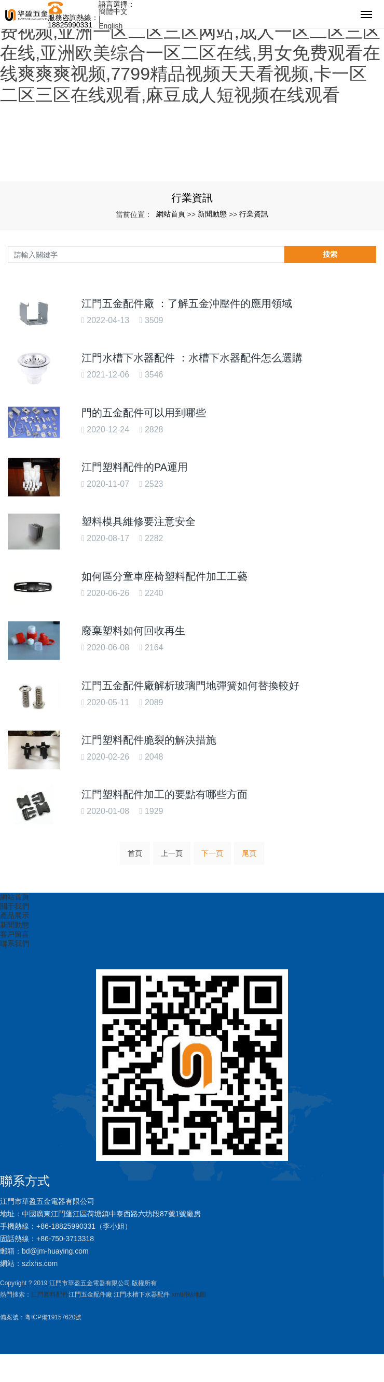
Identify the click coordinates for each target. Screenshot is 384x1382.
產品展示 (14, 915)
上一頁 (172, 853)
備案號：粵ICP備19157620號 (40, 1317)
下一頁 (212, 853)
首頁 (135, 853)
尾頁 (249, 853)
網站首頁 (170, 214)
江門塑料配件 (49, 1294)
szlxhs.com (40, 1263)
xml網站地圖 (189, 1294)
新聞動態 (212, 214)
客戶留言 (14, 934)
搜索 (330, 254)
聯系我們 (14, 943)
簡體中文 (113, 11)
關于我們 (14, 906)
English (110, 26)
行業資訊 (253, 214)
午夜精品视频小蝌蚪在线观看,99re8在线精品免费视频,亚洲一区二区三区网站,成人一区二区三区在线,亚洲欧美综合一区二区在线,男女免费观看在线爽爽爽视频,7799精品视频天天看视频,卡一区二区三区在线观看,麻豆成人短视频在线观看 (190, 53)
